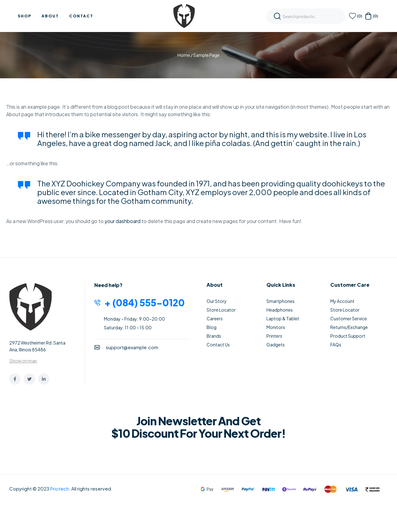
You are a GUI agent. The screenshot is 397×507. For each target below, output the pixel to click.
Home (183, 55)
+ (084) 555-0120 (144, 302)
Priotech (59, 488)
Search (277, 16)
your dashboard (123, 221)
